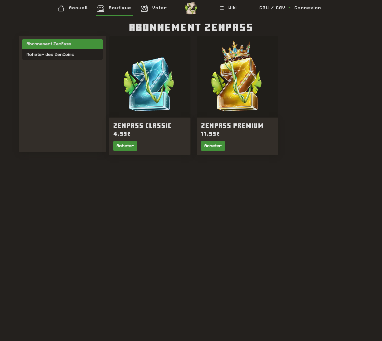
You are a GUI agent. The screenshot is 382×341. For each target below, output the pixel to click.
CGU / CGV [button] (269, 8)
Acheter (125, 146)
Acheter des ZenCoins (50, 55)
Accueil (73, 8)
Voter (154, 8)
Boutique (114, 8)
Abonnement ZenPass (49, 44)
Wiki (228, 8)
